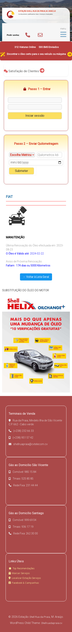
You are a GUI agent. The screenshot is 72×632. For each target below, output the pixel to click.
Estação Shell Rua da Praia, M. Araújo (37, 11)
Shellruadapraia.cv (51, 623)
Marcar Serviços (19, 573)
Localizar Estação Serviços (25, 578)
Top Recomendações (22, 568)
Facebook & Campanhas (24, 582)
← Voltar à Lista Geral (36, 276)
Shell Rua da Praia (39, 616)
